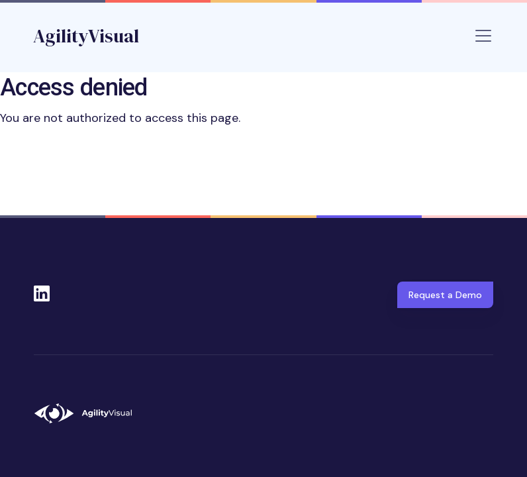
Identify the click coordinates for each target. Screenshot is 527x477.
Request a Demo (445, 295)
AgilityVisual (86, 35)
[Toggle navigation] (483, 36)
